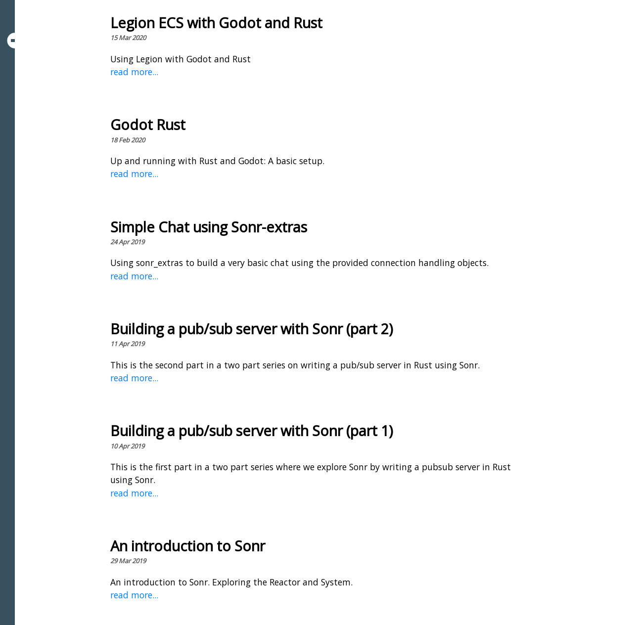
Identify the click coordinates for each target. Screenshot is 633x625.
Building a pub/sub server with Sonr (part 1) (251, 430)
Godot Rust (147, 124)
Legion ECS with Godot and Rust (216, 22)
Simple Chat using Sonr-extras (208, 226)
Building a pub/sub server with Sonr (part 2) (251, 328)
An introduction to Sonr (187, 545)
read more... (134, 72)
